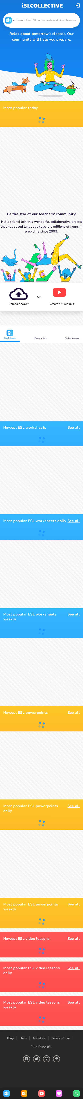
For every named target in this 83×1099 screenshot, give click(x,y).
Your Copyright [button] (41, 1046)
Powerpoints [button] (40, 335)
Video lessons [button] (72, 335)
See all (74, 427)
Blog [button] (10, 1038)
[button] (78, 5)
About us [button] (39, 1038)
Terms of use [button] (60, 1038)
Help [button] (23, 1038)
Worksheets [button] (9, 335)
